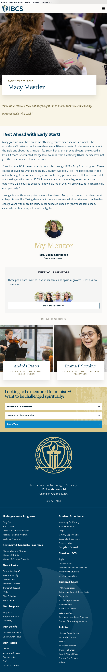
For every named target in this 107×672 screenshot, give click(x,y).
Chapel (62, 530)
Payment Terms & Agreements (73, 621)
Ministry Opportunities (69, 534)
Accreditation (9, 579)
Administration (9, 656)
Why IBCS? (8, 612)
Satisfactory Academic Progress (73, 616)
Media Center (9, 600)
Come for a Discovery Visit (20, 415)
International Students (69, 571)
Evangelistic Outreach (68, 547)
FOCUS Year (8, 526)
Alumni (4, 2)
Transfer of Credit (67, 649)
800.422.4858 (16, 2)
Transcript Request (11, 587)
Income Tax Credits (67, 608)
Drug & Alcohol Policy (69, 653)
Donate (35, 2)
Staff (5, 661)
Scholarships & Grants (69, 600)
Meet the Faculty (52, 305)
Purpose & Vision (11, 616)
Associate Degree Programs (15, 534)
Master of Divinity (11, 554)
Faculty (6, 648)
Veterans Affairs (66, 612)
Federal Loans (65, 604)
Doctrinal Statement (12, 632)
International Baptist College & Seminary (53, 489)
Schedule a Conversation (19, 406)
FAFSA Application (67, 587)
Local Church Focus (12, 636)
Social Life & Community (70, 538)
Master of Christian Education (16, 559)
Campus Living (65, 543)
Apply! (61, 559)
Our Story (7, 620)
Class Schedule (9, 596)
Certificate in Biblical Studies (16, 530)
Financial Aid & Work (68, 637)
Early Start (7, 522)
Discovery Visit (65, 563)
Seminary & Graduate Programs (23, 545)
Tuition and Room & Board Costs (74, 591)
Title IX (62, 662)
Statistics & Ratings (11, 583)
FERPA (62, 641)
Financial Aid (64, 596)
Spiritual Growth (66, 526)
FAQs (5, 591)
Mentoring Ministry (69, 522)
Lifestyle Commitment (69, 633)
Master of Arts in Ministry (14, 550)
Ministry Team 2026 (68, 575)
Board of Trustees (11, 665)
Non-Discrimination (67, 645)
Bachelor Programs (12, 538)
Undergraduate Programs (19, 516)
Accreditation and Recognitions (73, 567)
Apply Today (13, 424)
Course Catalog (10, 571)
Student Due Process (68, 658)
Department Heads (11, 652)
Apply (27, 2)
